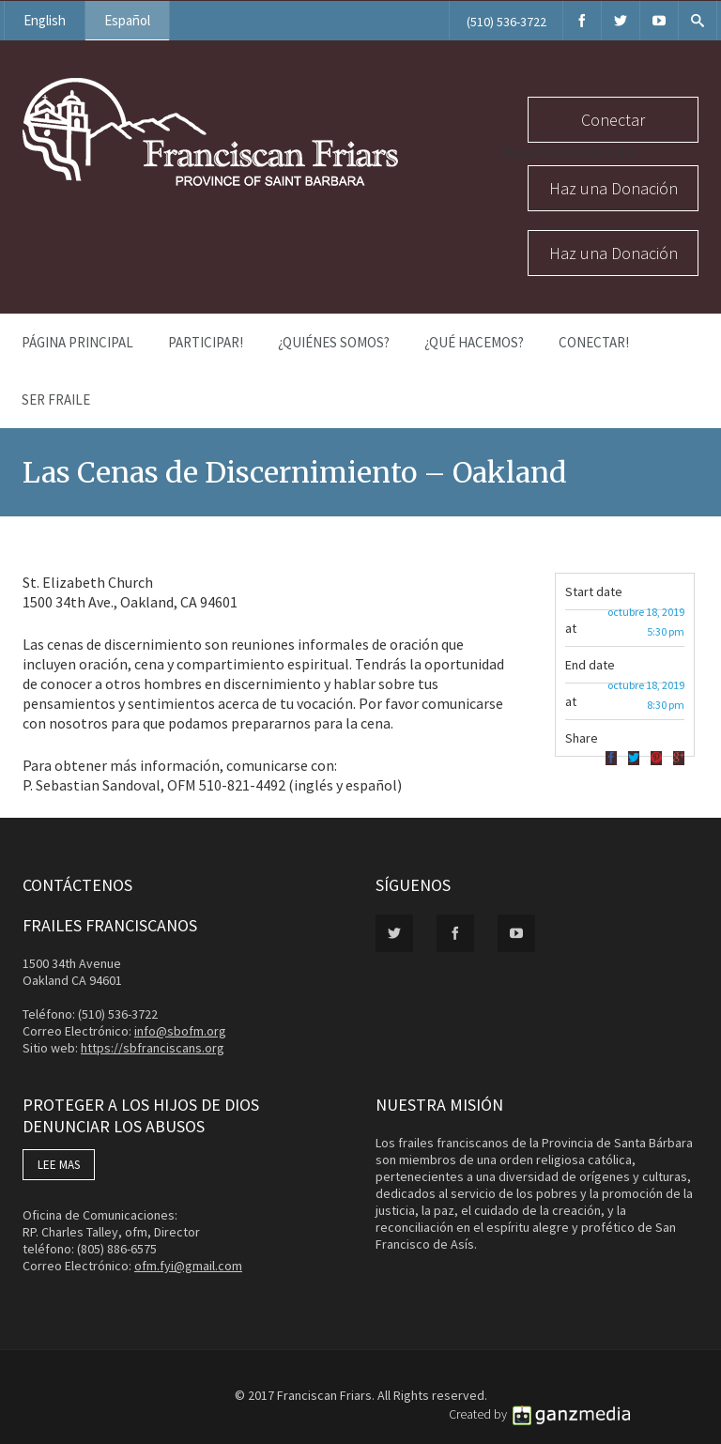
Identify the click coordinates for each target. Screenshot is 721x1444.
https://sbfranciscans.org (152, 1047)
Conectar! (594, 342)
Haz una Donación (613, 188)
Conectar (613, 120)
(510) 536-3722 (506, 21)
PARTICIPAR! (205, 342)
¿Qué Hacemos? (474, 342)
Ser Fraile (56, 399)
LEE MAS (59, 1165)
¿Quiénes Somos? (334, 342)
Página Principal (77, 342)
